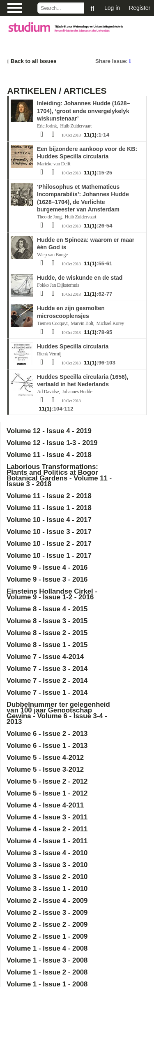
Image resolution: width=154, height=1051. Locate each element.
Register (139, 8)
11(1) (90, 135)
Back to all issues (32, 61)
